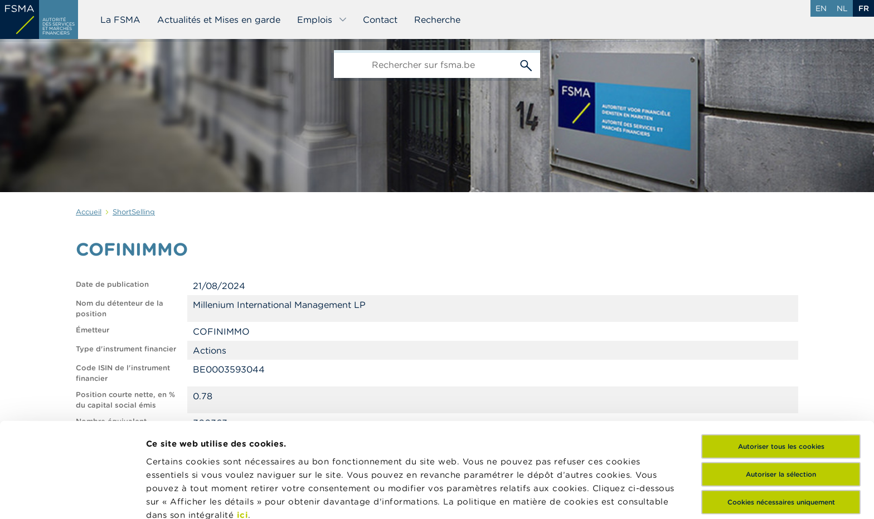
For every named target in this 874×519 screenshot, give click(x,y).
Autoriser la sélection (781, 382)
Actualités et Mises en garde (218, 19)
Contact (380, 19)
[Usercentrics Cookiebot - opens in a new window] (72, 497)
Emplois (322, 19)
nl (842, 8)
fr (863, 8)
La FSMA (120, 19)
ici (243, 422)
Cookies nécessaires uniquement (781, 409)
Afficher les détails (187, 497)
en (821, 8)
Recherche (437, 19)
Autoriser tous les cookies (781, 354)
